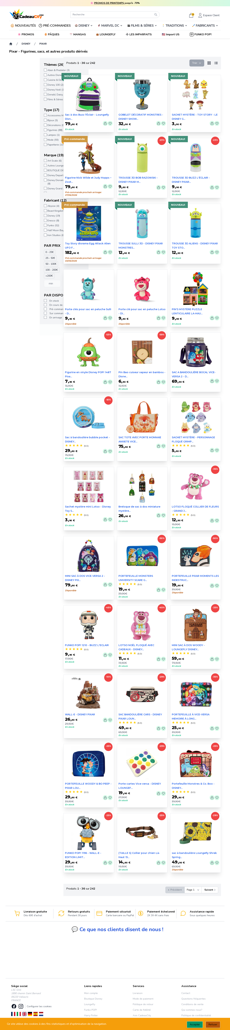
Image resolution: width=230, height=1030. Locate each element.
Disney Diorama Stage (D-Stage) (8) (35, 182)
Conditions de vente (192, 1004)
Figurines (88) (24, 130)
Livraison (138, 993)
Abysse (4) (23, 206)
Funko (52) (22, 225)
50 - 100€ (20, 264)
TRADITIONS (175, 25)
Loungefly (89, 1004)
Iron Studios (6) (25, 235)
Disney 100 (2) (25, 85)
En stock (23, 300)
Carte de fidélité (142, 1010)
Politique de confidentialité (196, 1015)
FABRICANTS (205, 25)
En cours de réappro (30, 305)
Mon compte (91, 993)
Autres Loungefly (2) (28, 165)
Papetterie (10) (25, 144)
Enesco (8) (22, 220)
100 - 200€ (21, 270)
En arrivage (25, 317)
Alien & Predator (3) (28, 70)
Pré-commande (27, 309)
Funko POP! (90, 1010)
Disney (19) (23, 215)
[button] (171, 34)
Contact (185, 993)
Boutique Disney (93, 998)
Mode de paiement (143, 998)
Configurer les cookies (39, 1006)
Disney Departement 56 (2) (32, 175)
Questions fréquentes (193, 998)
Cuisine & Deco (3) (27, 80)
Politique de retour (143, 1004)
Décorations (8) (25, 125)
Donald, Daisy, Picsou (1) (30, 94)
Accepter (195, 1024)
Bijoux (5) (22, 120)
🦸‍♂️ (109, 25)
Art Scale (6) (24, 160)
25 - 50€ (19, 258)
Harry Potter (91, 1015)
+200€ (18, 275)
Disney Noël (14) (26, 89)
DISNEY (84, 25)
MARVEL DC (110, 25)
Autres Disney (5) (26, 75)
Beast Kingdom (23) (27, 211)
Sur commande (27, 313)
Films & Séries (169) (28, 99)
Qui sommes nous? (191, 1010)
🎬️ (142, 25)
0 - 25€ (19, 252)
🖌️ (205, 25)
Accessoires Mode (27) (29, 115)
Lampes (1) (23, 135)
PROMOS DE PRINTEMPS (109, 3)
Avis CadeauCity (142, 1015)
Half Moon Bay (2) (27, 230)
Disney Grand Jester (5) (30, 188)
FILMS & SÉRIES (142, 25)
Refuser (213, 1024)
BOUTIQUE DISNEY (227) (31, 170)
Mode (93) (22, 139)
